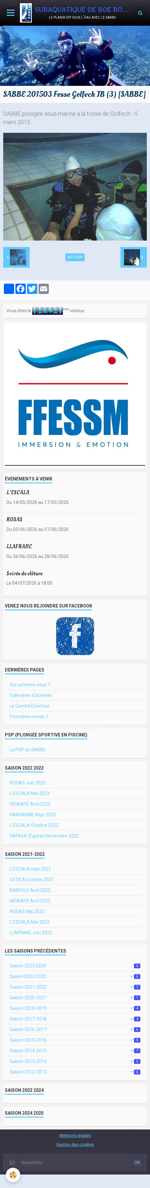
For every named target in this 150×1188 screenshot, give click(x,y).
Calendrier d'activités (31, 695)
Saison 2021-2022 (75, 987)
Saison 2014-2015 (75, 1050)
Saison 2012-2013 (75, 1071)
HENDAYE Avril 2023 (30, 804)
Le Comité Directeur (30, 705)
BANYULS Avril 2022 (30, 890)
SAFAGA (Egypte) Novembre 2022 (44, 835)
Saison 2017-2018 (75, 1018)
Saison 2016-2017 (75, 1029)
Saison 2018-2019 (75, 1008)
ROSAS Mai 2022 (27, 911)
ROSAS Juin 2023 (28, 782)
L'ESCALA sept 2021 (30, 869)
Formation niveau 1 (29, 716)
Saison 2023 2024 (75, 965)
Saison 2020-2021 (75, 997)
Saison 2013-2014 (75, 1061)
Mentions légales (75, 1135)
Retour (75, 257)
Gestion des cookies (75, 1144)
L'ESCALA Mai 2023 (29, 793)
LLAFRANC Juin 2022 (31, 932)
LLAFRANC (19, 546)
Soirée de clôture (24, 573)
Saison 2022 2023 (75, 976)
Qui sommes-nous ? (30, 684)
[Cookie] (13, 1175)
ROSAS (14, 519)
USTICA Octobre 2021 (32, 879)
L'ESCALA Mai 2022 (29, 922)
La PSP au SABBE (28, 749)
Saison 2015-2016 (75, 1040)
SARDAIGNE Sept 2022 (33, 814)
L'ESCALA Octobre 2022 (34, 825)
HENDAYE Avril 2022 (30, 900)
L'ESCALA (17, 492)
